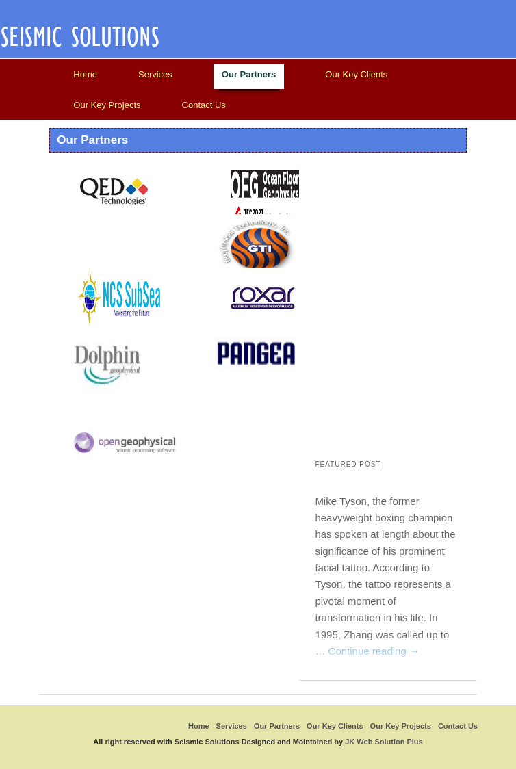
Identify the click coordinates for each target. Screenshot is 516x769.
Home (85, 74)
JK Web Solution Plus (383, 742)
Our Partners (249, 74)
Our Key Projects (106, 105)
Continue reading (374, 651)
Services (155, 74)
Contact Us (204, 105)
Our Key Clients (356, 74)
